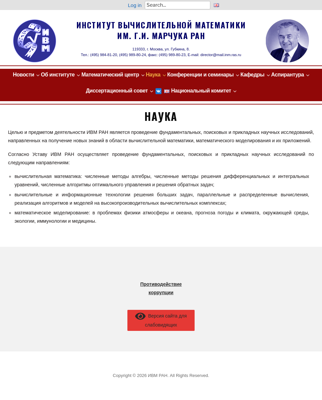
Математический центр (110, 74)
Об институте (58, 74)
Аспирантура (287, 74)
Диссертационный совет (117, 90)
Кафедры (252, 74)
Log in (134, 5)
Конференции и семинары (200, 74)
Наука (153, 74)
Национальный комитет (201, 90)
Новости (23, 74)
